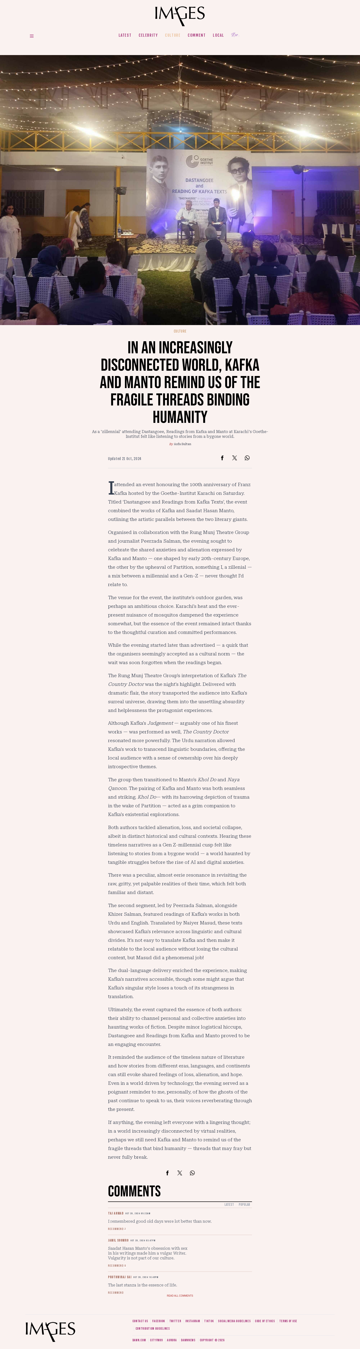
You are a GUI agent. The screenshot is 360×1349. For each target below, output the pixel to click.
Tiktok (209, 1321)
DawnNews (188, 1340)
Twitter (175, 1321)
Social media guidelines (234, 1321)
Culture (172, 35)
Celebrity (148, 35)
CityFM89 (156, 1340)
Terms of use (288, 1321)
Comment (197, 35)
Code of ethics (265, 1321)
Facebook (158, 1321)
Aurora (172, 1340)
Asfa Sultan (182, 444)
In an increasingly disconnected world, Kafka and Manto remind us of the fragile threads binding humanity (180, 383)
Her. (235, 35)
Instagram (192, 1321)
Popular (244, 1204)
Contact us (140, 1321)
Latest (125, 35)
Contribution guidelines (153, 1329)
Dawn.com (139, 1340)
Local (218, 35)
